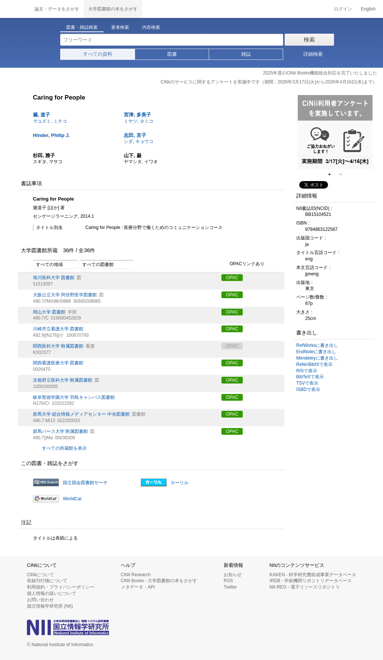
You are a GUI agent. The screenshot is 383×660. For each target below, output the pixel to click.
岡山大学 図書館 (49, 312)
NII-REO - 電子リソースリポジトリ (305, 587)
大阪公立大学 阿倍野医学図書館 (65, 294)
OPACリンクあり (242, 264)
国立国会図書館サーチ (85, 482)
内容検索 (151, 27)
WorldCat (72, 498)
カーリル (180, 482)
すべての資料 (97, 54)
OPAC (232, 277)
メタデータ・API (138, 587)
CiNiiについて (40, 574)
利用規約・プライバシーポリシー (60, 587)
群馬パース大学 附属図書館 (60, 431)
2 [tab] (343, 174)
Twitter (230, 587)
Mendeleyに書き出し (317, 358)
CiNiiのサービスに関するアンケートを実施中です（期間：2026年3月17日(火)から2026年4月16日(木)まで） (268, 82)
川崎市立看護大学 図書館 (58, 328)
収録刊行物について (47, 580)
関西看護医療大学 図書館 (58, 363)
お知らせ (233, 574)
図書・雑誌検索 (82, 27)
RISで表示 (306, 370)
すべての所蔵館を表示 (64, 448)
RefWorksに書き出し (317, 345)
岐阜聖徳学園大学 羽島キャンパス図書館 (74, 397)
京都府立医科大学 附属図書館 (62, 380)
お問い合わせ (40, 599)
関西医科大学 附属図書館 (58, 346)
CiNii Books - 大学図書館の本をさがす (159, 580)
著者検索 (120, 27)
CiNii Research (136, 574)
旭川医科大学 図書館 (53, 277)
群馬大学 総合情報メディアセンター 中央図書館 (81, 414)
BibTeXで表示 (310, 376)
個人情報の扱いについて (51, 593)
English (368, 9)
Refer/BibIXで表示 (314, 364)
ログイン (343, 9)
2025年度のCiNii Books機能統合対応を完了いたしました (320, 73)
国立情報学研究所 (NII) (50, 606)
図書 (172, 54)
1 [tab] (332, 174)
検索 (309, 39)
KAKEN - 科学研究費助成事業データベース (313, 574)
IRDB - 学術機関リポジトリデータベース (311, 580)
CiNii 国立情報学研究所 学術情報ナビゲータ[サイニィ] (15, 9)
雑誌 (246, 54)
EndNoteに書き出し (316, 351)
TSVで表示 (307, 383)
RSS (228, 580)
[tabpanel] (335, 132)
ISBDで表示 (308, 389)
